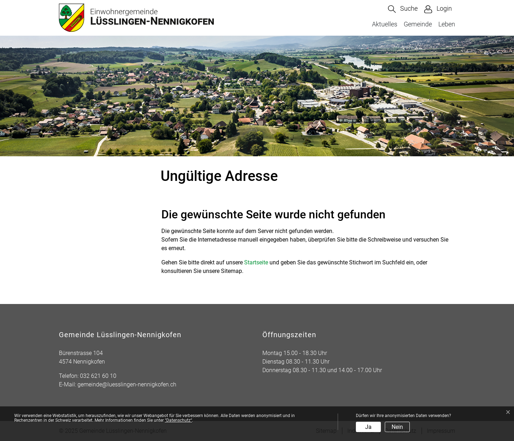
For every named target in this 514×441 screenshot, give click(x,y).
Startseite (256, 262)
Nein (397, 427)
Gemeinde (418, 24)
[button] (403, 9)
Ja (368, 427)
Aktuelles (384, 24)
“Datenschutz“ (178, 420)
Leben (446, 24)
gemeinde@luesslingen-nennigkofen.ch (126, 384)
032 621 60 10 (98, 375)
